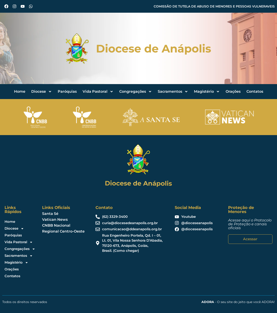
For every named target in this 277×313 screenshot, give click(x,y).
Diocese (41, 91)
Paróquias (67, 91)
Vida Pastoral (98, 91)
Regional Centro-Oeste (63, 231)
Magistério (207, 91)
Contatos (254, 91)
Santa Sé (50, 213)
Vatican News (55, 219)
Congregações (135, 91)
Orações (233, 91)
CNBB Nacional (56, 225)
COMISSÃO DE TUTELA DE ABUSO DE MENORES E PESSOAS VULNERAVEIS (214, 6)
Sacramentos (173, 91)
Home (19, 91)
